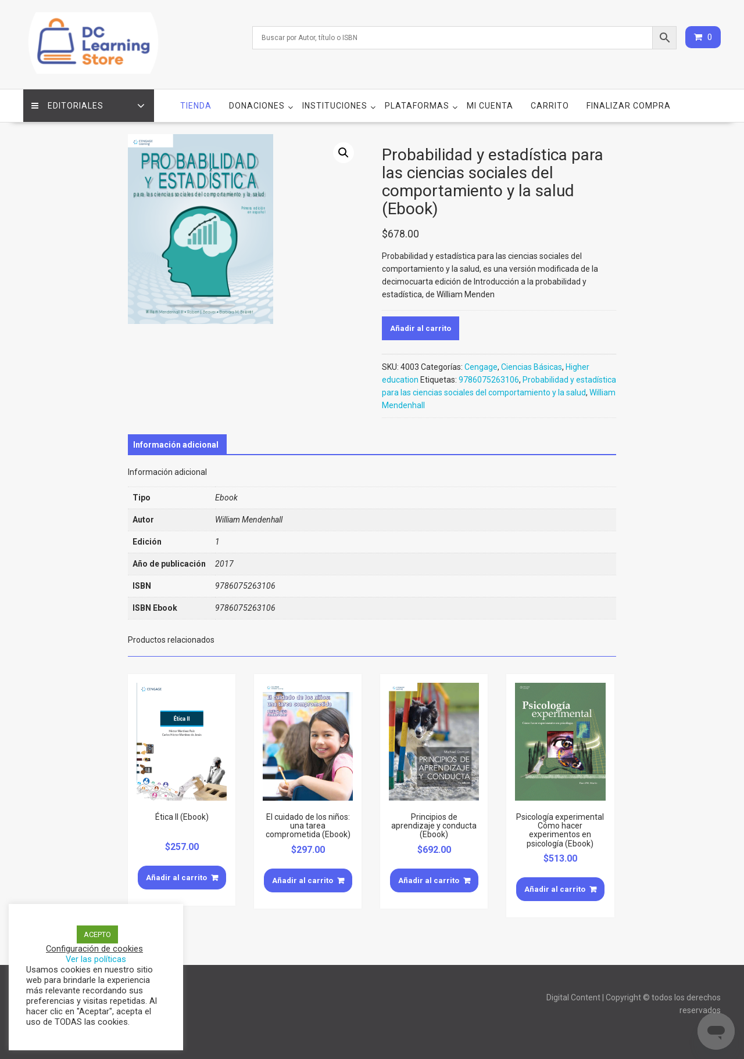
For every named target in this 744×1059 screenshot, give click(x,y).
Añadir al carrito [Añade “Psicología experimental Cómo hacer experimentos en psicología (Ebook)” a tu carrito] (554, 888)
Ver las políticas (96, 959)
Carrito (550, 105)
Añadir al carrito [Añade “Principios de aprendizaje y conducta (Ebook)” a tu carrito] (428, 879)
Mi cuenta (490, 105)
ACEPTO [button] (97, 934)
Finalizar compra (628, 105)
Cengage (481, 365)
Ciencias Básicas (531, 365)
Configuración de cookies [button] (94, 948)
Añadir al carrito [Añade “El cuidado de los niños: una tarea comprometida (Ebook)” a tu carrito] (302, 879)
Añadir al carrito (420, 327)
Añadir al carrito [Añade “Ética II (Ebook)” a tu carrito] (176, 876)
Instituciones (334, 105)
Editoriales (68, 105)
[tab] (176, 443)
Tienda (196, 105)
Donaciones (257, 105)
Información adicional (176, 443)
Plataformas (417, 105)
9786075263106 (489, 378)
